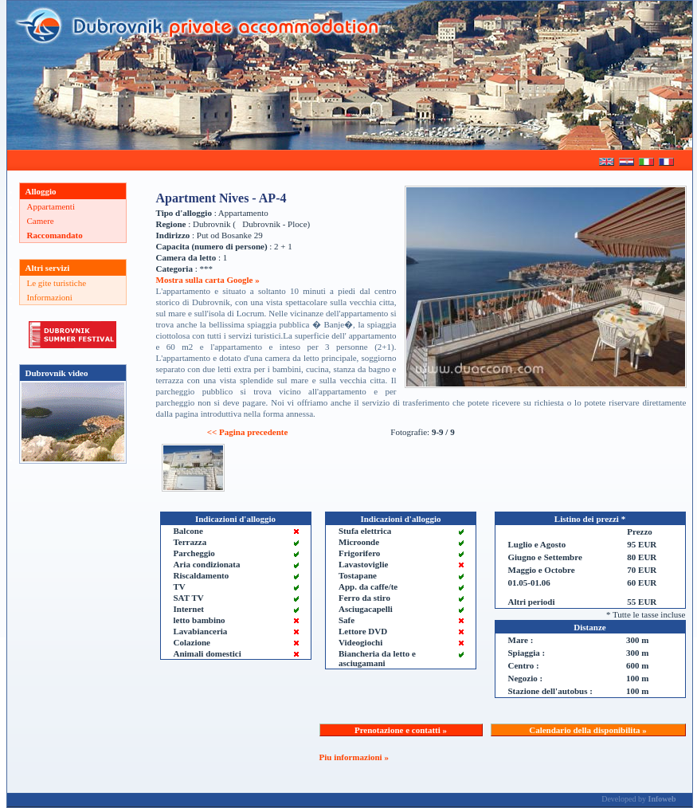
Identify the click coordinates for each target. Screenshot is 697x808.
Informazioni (49, 297)
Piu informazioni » (354, 757)
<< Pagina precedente (247, 432)
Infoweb (661, 798)
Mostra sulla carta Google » (208, 279)
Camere (40, 221)
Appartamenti (51, 206)
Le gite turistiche (57, 283)
